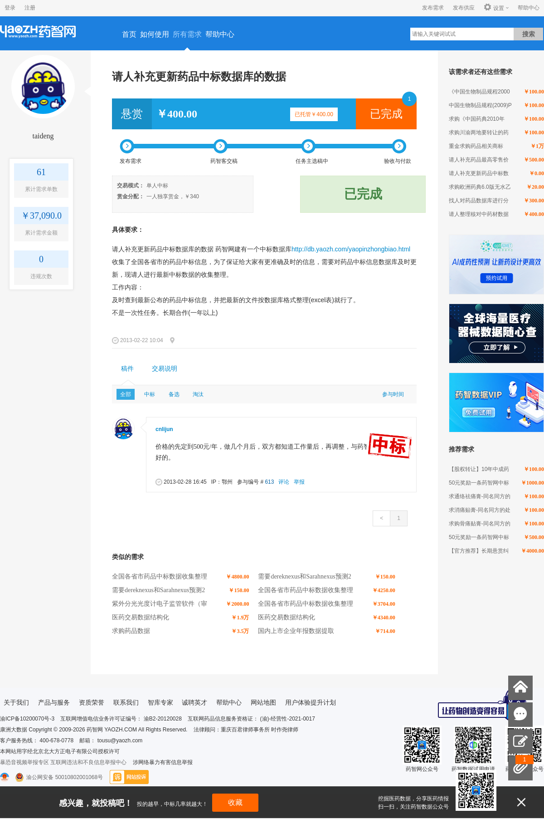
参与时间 (393, 394)
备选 (174, 394)
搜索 (528, 34)
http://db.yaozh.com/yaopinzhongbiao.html (350, 249)
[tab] (127, 369)
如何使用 (154, 34)
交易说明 (164, 368)
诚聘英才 (194, 702)
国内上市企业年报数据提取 (296, 631)
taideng (42, 136)
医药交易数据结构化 (140, 617)
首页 (129, 34)
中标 (149, 394)
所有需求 (187, 34)
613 (269, 482)
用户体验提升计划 (310, 702)
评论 (283, 482)
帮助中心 (528, 8)
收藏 (235, 802)
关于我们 (16, 702)
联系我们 (126, 702)
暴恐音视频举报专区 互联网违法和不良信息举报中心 (63, 762)
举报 (299, 482)
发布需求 (433, 8)
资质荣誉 (91, 702)
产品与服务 (54, 702)
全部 (125, 394)
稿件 (127, 368)
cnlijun (164, 429)
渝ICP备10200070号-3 (27, 719)
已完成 (386, 114)
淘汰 (198, 394)
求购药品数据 (131, 631)
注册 (29, 8)
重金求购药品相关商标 (476, 146)
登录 (10, 8)
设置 (494, 7)
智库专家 (160, 702)
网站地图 (263, 702)
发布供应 (464, 8)
